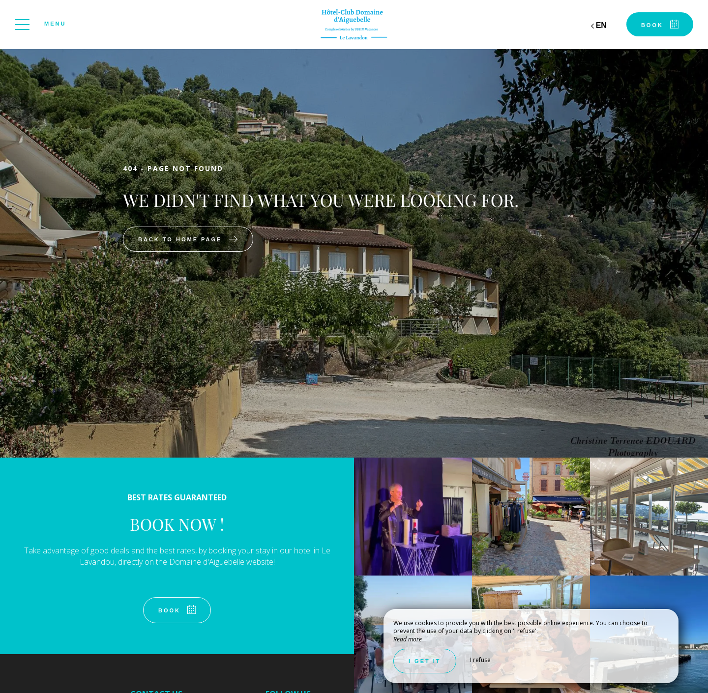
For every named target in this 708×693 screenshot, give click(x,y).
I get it (425, 661)
